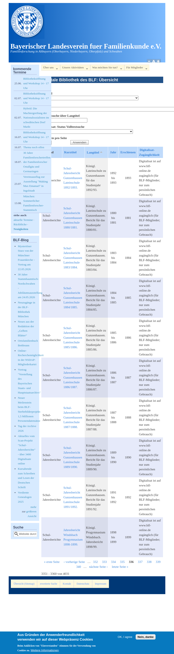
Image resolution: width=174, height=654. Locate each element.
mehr (33, 507)
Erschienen (128, 152)
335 (122, 562)
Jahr (113, 152)
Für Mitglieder (135, 68)
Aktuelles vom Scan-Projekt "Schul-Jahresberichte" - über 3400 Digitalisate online (26, 449)
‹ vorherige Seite (74, 562)
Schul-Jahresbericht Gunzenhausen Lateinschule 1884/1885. (72, 297)
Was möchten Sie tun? (106, 68)
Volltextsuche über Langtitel (60, 115)
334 (113, 562)
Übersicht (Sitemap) (24, 583)
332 (95, 562)
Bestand (46, 93)
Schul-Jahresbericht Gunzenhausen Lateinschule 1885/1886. (72, 337)
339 (158, 562)
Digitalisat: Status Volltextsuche (62, 126)
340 (78, 566)
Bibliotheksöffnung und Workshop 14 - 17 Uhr (36, 83)
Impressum (100, 583)
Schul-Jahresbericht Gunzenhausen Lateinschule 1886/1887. (72, 377)
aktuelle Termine (23, 219)
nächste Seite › (98, 566)
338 (149, 562)
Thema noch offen (33, 147)
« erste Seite (51, 562)
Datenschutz (83, 583)
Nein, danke (146, 638)
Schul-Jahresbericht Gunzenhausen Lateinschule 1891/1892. (72, 497)
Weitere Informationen (45, 651)
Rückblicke (20, 224)
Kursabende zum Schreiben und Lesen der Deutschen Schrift (26, 478)
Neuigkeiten (21, 229)
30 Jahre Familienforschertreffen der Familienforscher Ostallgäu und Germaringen (36, 162)
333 (104, 562)
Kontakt (67, 583)
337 (140, 562)
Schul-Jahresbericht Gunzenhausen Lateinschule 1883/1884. (72, 258)
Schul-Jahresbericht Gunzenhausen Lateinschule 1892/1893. (72, 178)
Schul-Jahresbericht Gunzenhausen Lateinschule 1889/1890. (72, 457)
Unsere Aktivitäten (74, 68)
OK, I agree (125, 638)
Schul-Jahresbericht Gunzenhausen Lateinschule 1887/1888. (72, 417)
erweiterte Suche (48, 583)
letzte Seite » (120, 566)
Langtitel (95, 152)
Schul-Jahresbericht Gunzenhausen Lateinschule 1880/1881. (72, 218)
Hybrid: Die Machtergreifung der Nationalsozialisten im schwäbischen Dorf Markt (36, 117)
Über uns (49, 68)
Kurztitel (70, 152)
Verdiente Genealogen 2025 (24, 497)
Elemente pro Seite (54, 138)
